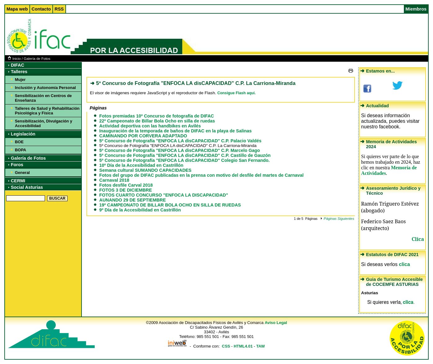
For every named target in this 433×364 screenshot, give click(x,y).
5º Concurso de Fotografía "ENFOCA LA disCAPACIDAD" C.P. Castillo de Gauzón (185, 155)
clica (404, 264)
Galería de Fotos (37, 58)
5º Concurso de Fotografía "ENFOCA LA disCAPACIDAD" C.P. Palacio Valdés (180, 140)
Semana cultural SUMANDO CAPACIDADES (145, 170)
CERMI (18, 180)
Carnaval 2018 (114, 180)
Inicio (14, 58)
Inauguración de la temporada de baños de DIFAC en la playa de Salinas (175, 130)
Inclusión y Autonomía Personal (45, 87)
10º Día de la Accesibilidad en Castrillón (141, 165)
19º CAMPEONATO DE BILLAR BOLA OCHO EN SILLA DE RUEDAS (170, 204)
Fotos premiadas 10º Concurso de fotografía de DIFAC (156, 115)
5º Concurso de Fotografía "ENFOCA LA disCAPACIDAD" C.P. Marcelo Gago (179, 150)
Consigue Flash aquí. (236, 93)
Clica (418, 239)
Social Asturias (27, 187)
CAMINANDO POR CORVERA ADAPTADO (143, 135)
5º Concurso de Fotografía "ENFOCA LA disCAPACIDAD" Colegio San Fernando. (184, 160)
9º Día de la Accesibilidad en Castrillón (140, 209)
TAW (260, 346)
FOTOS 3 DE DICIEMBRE (125, 190)
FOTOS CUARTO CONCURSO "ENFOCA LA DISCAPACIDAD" (163, 195)
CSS (226, 346)
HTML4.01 (243, 346)
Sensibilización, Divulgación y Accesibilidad (43, 123)
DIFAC (17, 65)
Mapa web (17, 9)
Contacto (41, 9)
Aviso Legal (276, 322)
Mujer (20, 79)
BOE (19, 142)
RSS (59, 9)
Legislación (23, 133)
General (22, 172)
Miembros (415, 9)
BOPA (20, 150)
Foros (17, 164)
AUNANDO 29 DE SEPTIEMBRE (132, 200)
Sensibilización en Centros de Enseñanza (43, 98)
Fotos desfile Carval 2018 (125, 185)
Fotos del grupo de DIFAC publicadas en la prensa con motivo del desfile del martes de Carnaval (201, 175)
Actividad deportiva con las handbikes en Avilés (150, 125)
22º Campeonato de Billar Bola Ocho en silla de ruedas (157, 120)
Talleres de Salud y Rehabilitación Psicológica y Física (47, 110)
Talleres (19, 71)
